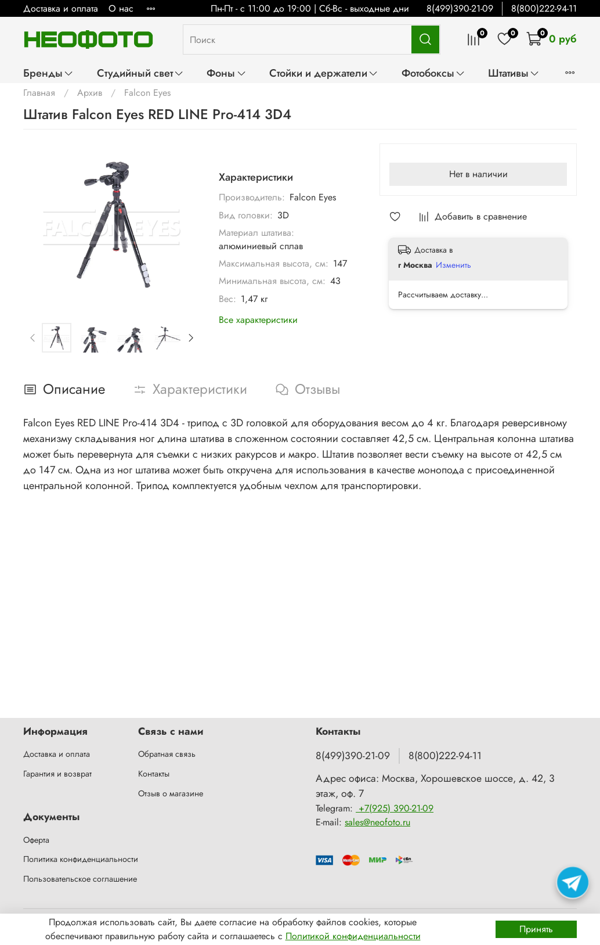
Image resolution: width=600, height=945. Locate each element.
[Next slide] (190, 337)
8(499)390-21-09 (459, 8)
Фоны (226, 73)
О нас (121, 8)
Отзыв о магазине (170, 793)
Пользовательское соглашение (80, 879)
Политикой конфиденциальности (353, 936)
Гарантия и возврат (57, 773)
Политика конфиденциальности (80, 859)
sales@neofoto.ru (377, 822)
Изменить (453, 265)
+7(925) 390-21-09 (394, 808)
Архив (89, 92)
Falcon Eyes (147, 92)
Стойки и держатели (323, 73)
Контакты (153, 773)
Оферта (36, 840)
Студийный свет (140, 73)
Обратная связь (167, 754)
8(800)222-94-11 (544, 8)
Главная (39, 92)
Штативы (514, 73)
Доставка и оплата (60, 8)
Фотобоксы (433, 73)
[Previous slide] (33, 337)
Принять (536, 929)
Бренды (48, 73)
